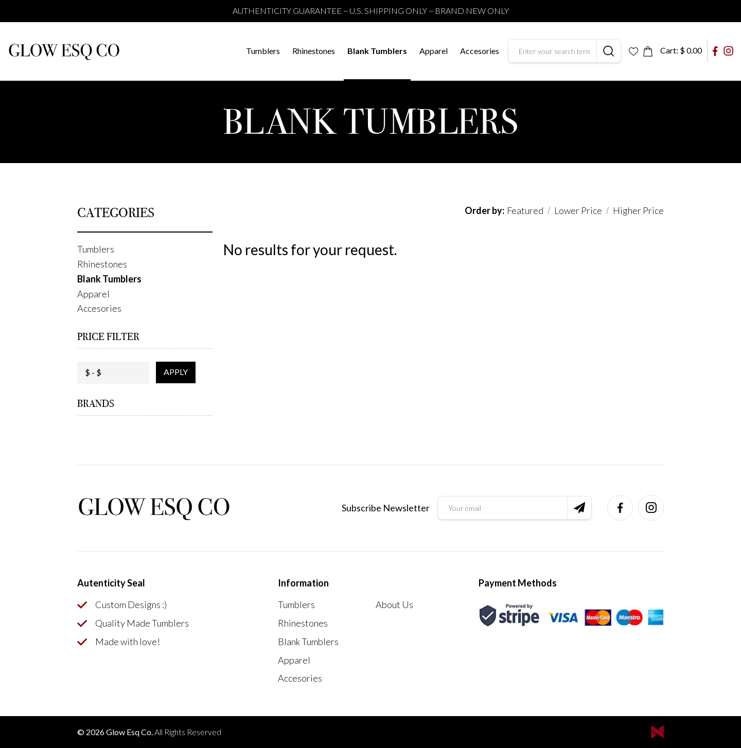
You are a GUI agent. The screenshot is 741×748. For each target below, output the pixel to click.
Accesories (300, 678)
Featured (525, 210)
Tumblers (296, 604)
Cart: (681, 50)
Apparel (294, 660)
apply (176, 372)
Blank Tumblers (377, 51)
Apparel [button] (433, 51)
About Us (394, 604)
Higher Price (638, 210)
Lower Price (578, 210)
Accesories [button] (479, 51)
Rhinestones (313, 51)
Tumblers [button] (263, 51)
